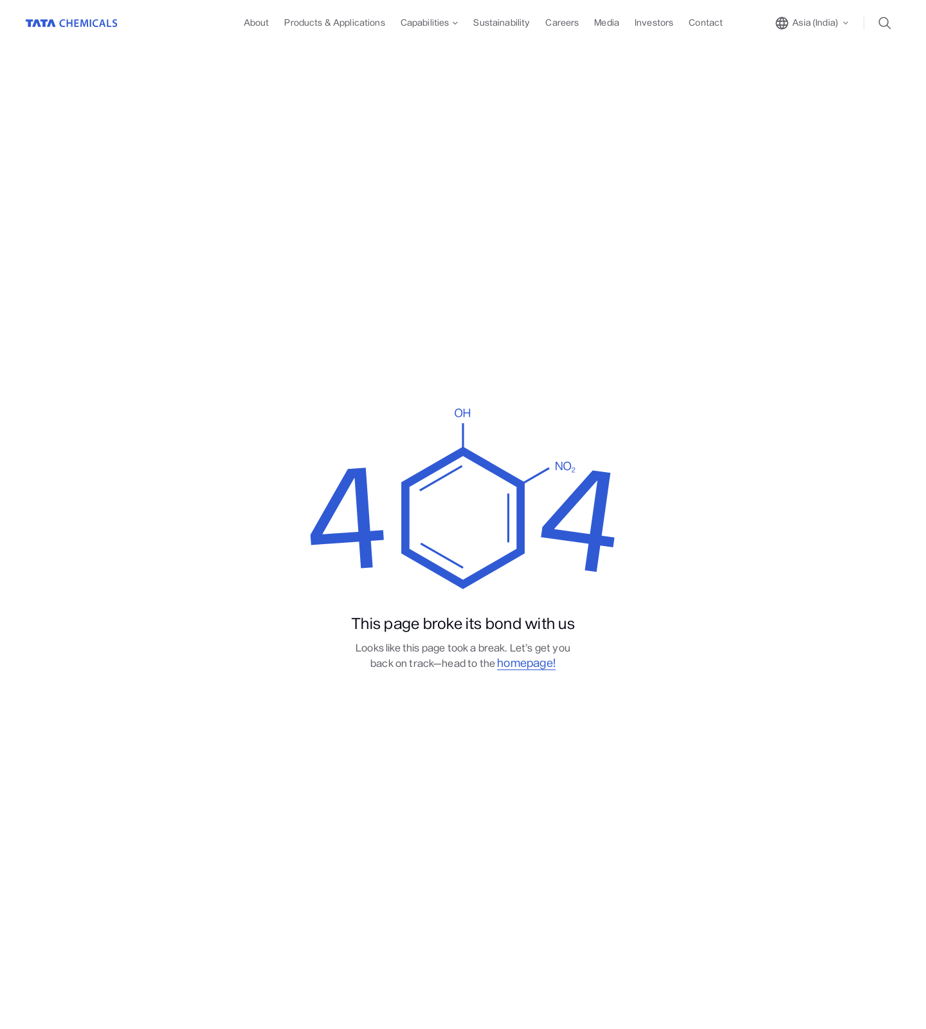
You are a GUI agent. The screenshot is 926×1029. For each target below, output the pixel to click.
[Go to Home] (72, 23)
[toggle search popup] (888, 23)
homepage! (526, 663)
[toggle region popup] (812, 23)
